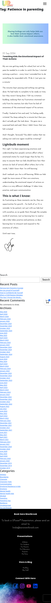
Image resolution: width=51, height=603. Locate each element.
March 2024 (4, 366)
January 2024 (5, 371)
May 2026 (3, 312)
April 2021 (3, 437)
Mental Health (5, 491)
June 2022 (3, 411)
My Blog (25, 568)
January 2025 (5, 345)
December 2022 (6, 397)
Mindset (3, 496)
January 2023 (5, 395)
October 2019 (5, 468)
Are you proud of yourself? (9, 290)
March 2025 (4, 340)
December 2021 (6, 423)
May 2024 (3, 361)
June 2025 (3, 333)
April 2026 (3, 314)
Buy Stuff (26, 570)
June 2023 (3, 383)
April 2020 (3, 456)
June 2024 (3, 359)
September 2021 (6, 430)
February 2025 (5, 342)
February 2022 (5, 421)
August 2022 (4, 406)
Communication (6, 484)
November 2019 (6, 466)
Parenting (3, 498)
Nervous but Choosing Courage (11, 288)
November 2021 (6, 425)
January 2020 (5, 461)
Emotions (3, 489)
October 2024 (5, 352)
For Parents (25, 547)
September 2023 (6, 380)
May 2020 (3, 454)
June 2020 (3, 451)
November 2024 (6, 350)
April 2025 (3, 338)
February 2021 (5, 442)
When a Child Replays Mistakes (11, 295)
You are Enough (6, 508)
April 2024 (3, 364)
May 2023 (3, 385)
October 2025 (5, 328)
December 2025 (6, 324)
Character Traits (6, 482)
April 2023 (3, 387)
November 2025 (6, 326)
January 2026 (5, 321)
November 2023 (6, 376)
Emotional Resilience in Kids (10, 486)
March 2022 (4, 418)
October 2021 (5, 428)
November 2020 (6, 447)
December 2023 (6, 373)
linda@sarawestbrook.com (25, 527)
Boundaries (4, 477)
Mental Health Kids (7, 493)
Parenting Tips (5, 501)
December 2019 (6, 463)
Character (3, 479)
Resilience (3, 503)
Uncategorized (5, 505)
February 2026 (5, 319)
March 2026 (4, 316)
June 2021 (3, 432)
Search (3, 275)
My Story (25, 554)
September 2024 (6, 354)
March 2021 (4, 439)
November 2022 (6, 399)
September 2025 (6, 331)
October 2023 (5, 378)
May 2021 (3, 435)
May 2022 (3, 413)
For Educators (25, 549)
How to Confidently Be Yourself (11, 293)
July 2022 (3, 409)
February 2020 (5, 458)
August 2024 (4, 357)
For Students (25, 544)
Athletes (3, 475)
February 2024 (5, 368)
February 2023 (5, 392)
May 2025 (3, 335)
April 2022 (3, 416)
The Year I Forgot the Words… (11, 297)
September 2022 (6, 404)
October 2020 (5, 449)
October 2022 (5, 402)
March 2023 (4, 390)
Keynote (25, 552)
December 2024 (6, 347)
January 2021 (5, 444)
